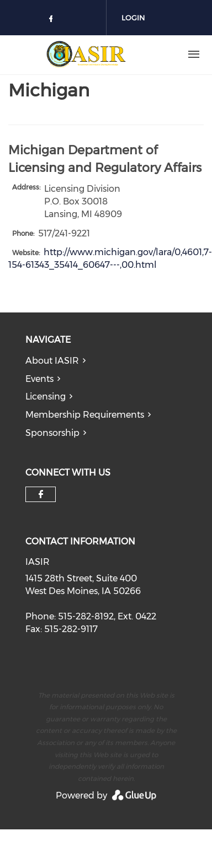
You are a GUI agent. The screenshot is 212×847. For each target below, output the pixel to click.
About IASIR (52, 360)
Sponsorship (52, 433)
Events (39, 379)
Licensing (45, 396)
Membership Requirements (84, 414)
